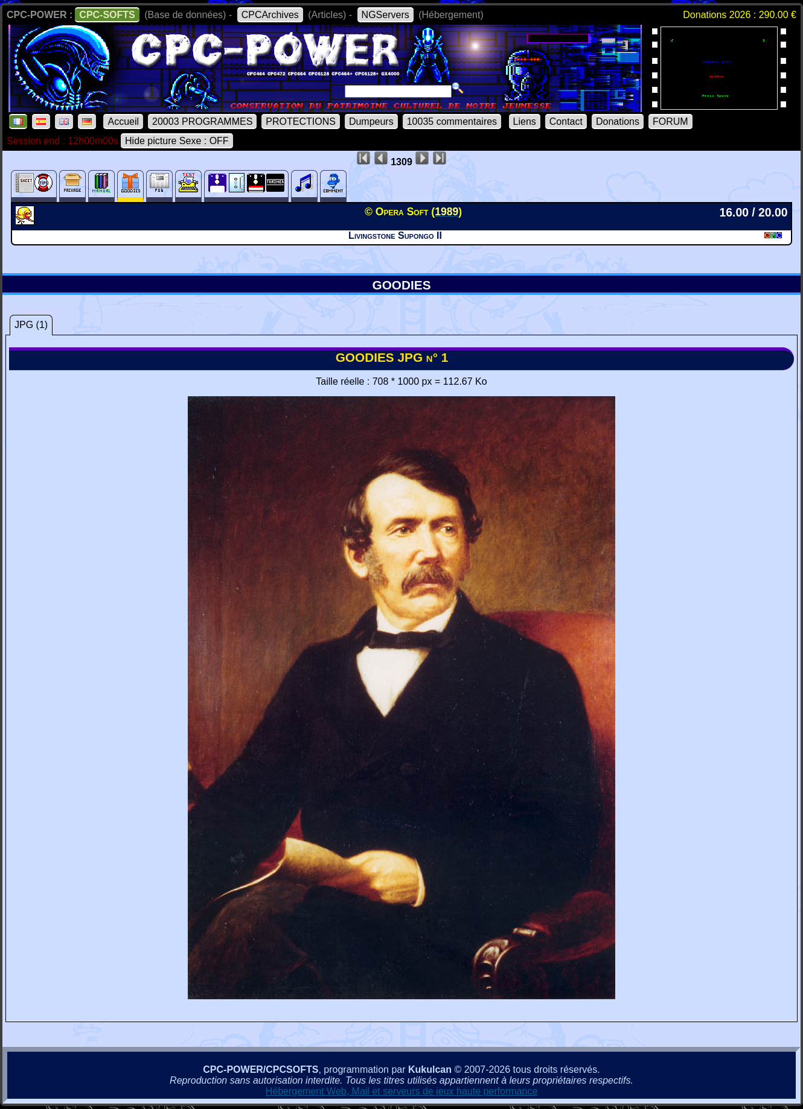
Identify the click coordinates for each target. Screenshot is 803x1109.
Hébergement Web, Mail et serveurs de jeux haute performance (402, 1091)
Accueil (123, 121)
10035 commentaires (452, 121)
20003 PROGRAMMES (202, 121)
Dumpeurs (371, 121)
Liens (524, 121)
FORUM (670, 121)
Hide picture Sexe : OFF (177, 141)
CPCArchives (270, 15)
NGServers (385, 15)
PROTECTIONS (301, 121)
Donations (617, 121)
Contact (566, 121)
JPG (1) (31, 325)
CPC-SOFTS (107, 15)
